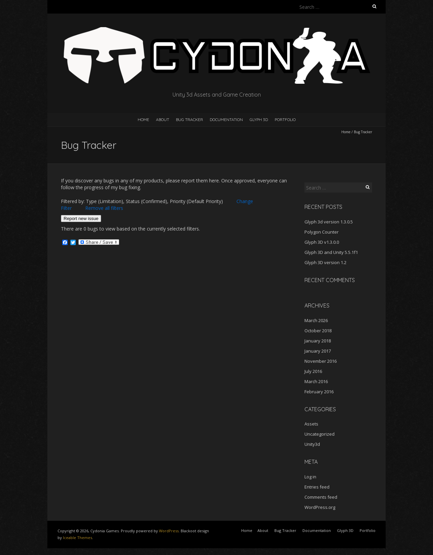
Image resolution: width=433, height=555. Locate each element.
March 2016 (316, 381)
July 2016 (313, 371)
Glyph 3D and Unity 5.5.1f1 (331, 252)
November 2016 (320, 361)
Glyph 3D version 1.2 (325, 262)
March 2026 (316, 320)
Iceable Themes (77, 537)
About (162, 119)
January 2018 (317, 341)
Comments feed (320, 497)
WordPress (169, 530)
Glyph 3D (259, 119)
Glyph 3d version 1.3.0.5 (328, 222)
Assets (311, 424)
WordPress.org (319, 507)
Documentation (226, 119)
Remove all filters (104, 208)
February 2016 (319, 392)
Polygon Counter (321, 232)
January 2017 (317, 351)
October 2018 (318, 331)
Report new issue (81, 218)
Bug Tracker (189, 119)
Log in (310, 477)
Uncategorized (319, 434)
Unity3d (312, 444)
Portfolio (285, 119)
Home (143, 119)
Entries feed (316, 487)
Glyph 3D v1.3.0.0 (321, 242)
